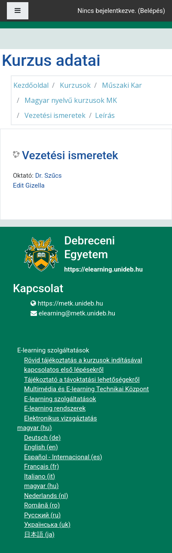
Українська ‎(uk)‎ (47, 524)
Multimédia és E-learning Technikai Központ (86, 389)
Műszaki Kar (122, 85)
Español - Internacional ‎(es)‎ (63, 457)
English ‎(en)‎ (41, 447)
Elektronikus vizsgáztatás (60, 418)
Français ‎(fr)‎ (41, 466)
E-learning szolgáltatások (60, 399)
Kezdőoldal (31, 85)
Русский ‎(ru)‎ (42, 515)
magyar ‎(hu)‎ (34, 428)
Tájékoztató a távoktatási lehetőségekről (82, 379)
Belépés (151, 11)
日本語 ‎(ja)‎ (39, 534)
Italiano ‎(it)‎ (39, 476)
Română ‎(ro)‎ (42, 505)
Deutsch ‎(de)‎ (42, 438)
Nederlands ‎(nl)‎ (46, 496)
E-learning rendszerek (55, 408)
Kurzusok (75, 85)
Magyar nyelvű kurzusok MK (71, 100)
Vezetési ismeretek (55, 115)
